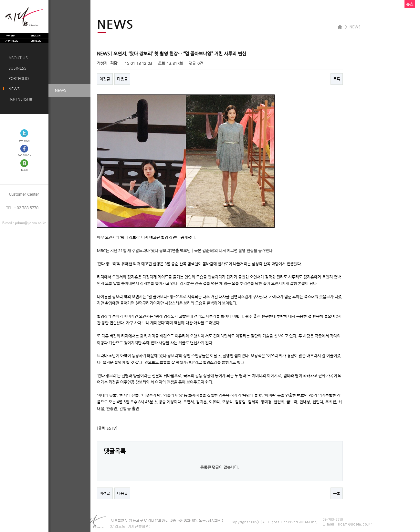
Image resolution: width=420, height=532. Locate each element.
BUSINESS (16, 68)
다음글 (122, 79)
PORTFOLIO (17, 78)
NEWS (13, 88)
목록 (336, 79)
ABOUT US (17, 57)
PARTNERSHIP (19, 99)
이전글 (105, 79)
